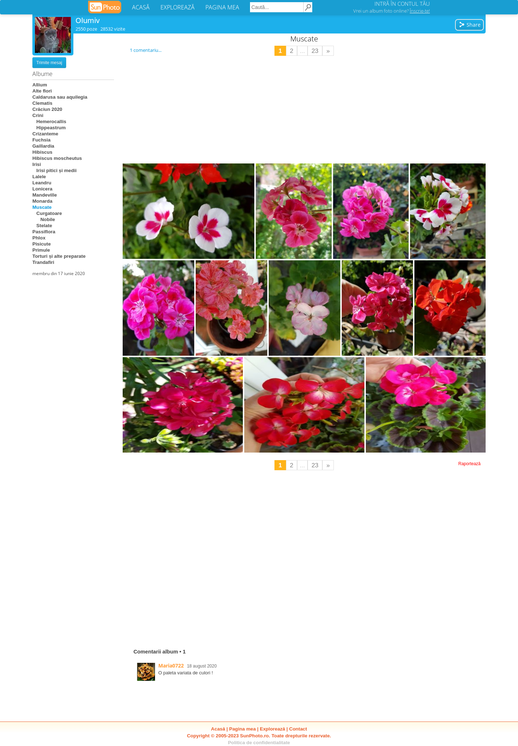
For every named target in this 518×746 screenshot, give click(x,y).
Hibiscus (42, 152)
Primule (41, 250)
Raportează (469, 463)
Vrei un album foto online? (391, 11)
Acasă (218, 729)
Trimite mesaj (49, 62)
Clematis (42, 103)
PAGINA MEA (222, 7)
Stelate (42, 225)
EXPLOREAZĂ (177, 7)
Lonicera (42, 189)
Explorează (272, 729)
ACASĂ (141, 7)
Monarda (42, 201)
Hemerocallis (49, 121)
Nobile (43, 219)
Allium (39, 84)
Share (470, 24)
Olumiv (88, 20)
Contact (298, 729)
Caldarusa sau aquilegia (59, 97)
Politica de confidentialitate (259, 742)
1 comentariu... (146, 50)
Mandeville (44, 195)
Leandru (41, 182)
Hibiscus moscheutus (57, 158)
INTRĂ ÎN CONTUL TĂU (402, 3)
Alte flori (42, 91)
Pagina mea (242, 729)
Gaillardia (43, 146)
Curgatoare (47, 213)
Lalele (39, 176)
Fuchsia (41, 140)
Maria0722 (171, 665)
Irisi (36, 164)
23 (315, 50)
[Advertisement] (304, 109)
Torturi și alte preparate (59, 256)
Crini (37, 115)
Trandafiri (43, 262)
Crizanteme (45, 133)
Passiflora (43, 231)
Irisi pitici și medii (54, 170)
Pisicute (41, 244)
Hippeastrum (49, 127)
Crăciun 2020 (47, 109)
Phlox (38, 238)
